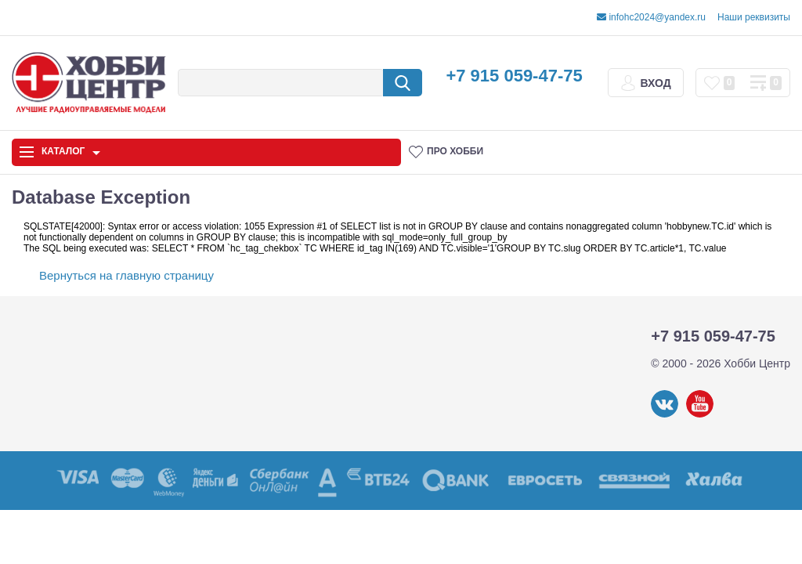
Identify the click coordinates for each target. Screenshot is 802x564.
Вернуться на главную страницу (126, 275)
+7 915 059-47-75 (514, 75)
